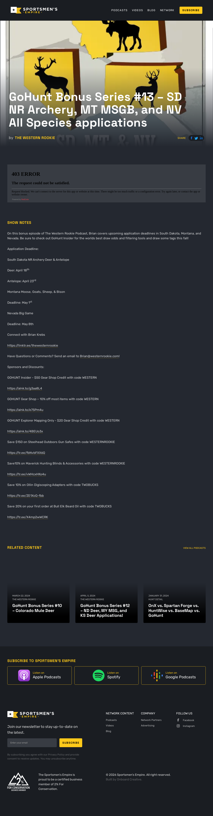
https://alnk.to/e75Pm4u (25, 410)
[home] (34, 10)
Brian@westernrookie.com (99, 356)
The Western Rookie (35, 137)
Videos (137, 10)
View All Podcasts (194, 548)
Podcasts (119, 10)
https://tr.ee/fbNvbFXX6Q (26, 453)
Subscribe (190, 10)
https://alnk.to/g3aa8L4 (24, 388)
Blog (151, 10)
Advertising (147, 725)
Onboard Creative (129, 779)
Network (167, 10)
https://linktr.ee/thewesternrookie (32, 345)
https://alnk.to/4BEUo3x (25, 431)
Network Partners (151, 720)
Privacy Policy (56, 754)
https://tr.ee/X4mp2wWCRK (27, 517)
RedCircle (25, 199)
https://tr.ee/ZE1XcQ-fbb (25, 496)
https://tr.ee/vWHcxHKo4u (26, 474)
